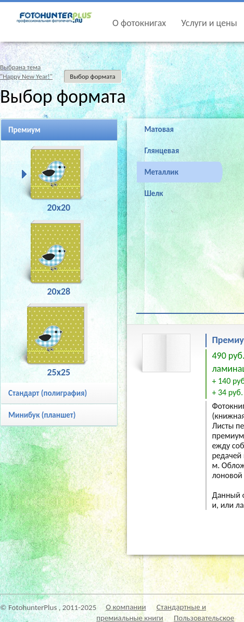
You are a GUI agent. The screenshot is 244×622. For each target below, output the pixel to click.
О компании (126, 607)
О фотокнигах (139, 23)
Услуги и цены (209, 23)
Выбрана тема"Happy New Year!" (26, 71)
